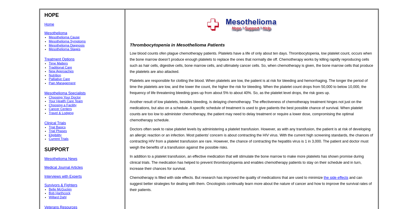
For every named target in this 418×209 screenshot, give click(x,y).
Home (49, 24)
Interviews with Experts (63, 176)
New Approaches (61, 71)
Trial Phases (58, 131)
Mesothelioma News (60, 159)
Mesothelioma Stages (64, 49)
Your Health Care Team (66, 101)
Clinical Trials (55, 123)
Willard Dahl (57, 197)
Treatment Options (59, 59)
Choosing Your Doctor (65, 97)
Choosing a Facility (63, 105)
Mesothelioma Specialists (65, 93)
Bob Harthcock (59, 193)
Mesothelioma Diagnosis (66, 45)
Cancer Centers (60, 109)
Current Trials (59, 138)
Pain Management (62, 83)
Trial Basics (57, 127)
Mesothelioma (55, 33)
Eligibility (55, 135)
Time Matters (58, 63)
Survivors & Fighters (60, 185)
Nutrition (55, 75)
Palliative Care (59, 79)
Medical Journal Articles (63, 167)
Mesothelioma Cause (64, 37)
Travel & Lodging (61, 113)
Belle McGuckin (60, 189)
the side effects (336, 178)
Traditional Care (60, 67)
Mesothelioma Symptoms (67, 41)
